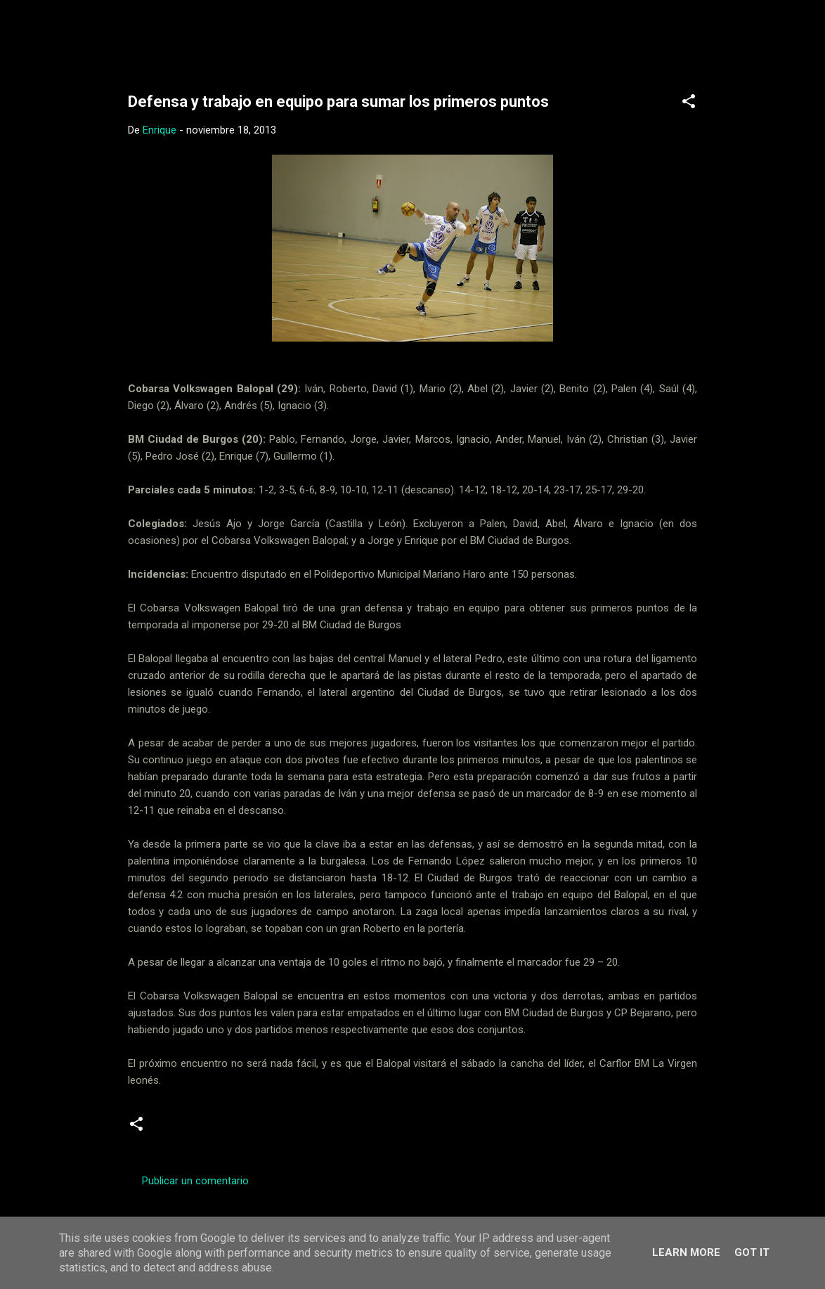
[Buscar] (716, 38)
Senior (338, 1129)
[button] (688, 104)
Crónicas (183, 1129)
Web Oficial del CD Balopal (234, 34)
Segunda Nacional (263, 1129)
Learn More (686, 1252)
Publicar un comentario (195, 1180)
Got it (751, 1252)
